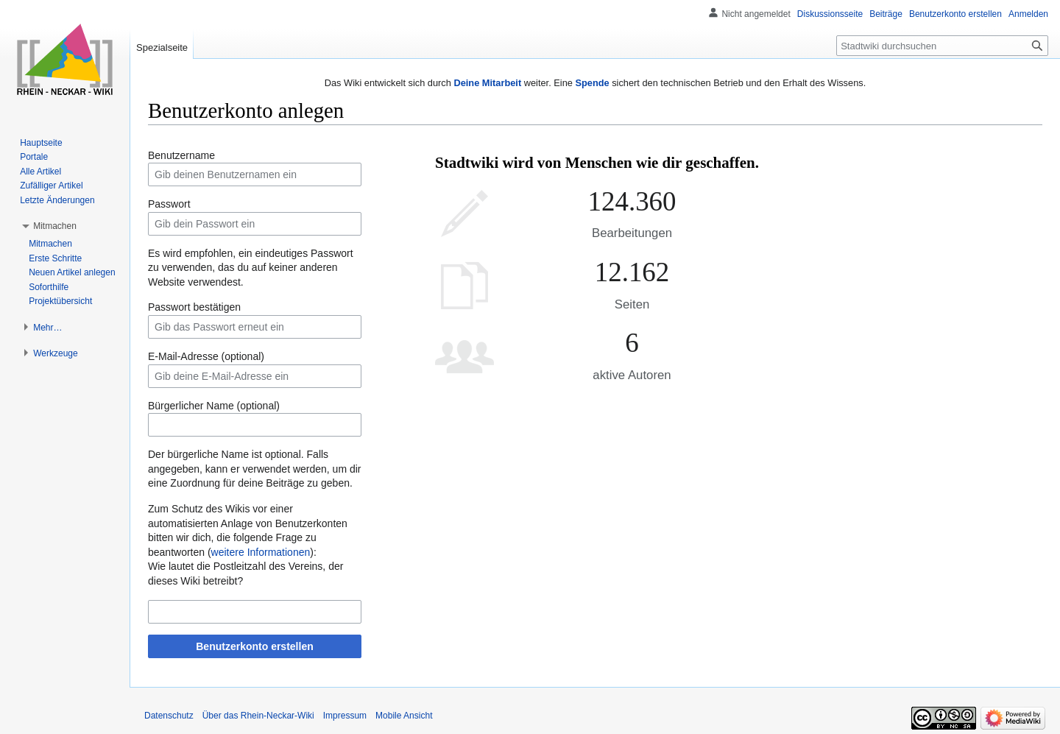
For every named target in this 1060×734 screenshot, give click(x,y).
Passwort (169, 204)
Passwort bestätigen (194, 307)
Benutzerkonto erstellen (254, 646)
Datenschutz (169, 715)
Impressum (345, 715)
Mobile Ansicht (403, 715)
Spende (592, 82)
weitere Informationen (261, 552)
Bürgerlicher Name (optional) (214, 406)
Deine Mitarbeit (487, 82)
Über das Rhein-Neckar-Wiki (258, 715)
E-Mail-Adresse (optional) (206, 356)
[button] (55, 226)
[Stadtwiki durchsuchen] (942, 45)
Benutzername (181, 155)
